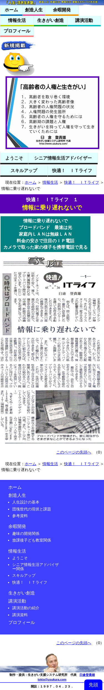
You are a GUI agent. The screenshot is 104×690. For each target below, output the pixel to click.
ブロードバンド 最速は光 (45, 227)
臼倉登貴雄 (87, 674)
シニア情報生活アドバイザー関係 (35, 566)
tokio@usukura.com (52, 679)
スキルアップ (23, 575)
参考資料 (20, 515)
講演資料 (20, 615)
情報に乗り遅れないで (45, 220)
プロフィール (21, 622)
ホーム (30, 182)
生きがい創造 (21, 593)
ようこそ (20, 558)
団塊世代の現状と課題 (31, 509)
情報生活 (50, 182)
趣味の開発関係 (25, 533)
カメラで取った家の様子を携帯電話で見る (45, 247)
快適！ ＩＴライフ (81, 182)
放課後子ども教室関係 (31, 540)
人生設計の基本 (25, 502)
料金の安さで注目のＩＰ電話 (45, 240)
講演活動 (17, 601)
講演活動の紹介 (25, 608)
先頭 (93, 685)
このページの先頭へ (73, 452)
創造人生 (17, 495)
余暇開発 (17, 526)
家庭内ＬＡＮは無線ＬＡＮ (45, 234)
